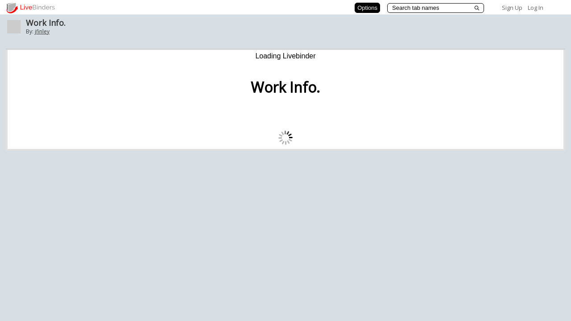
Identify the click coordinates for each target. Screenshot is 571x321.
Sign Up (512, 8)
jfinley (42, 31)
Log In (535, 8)
